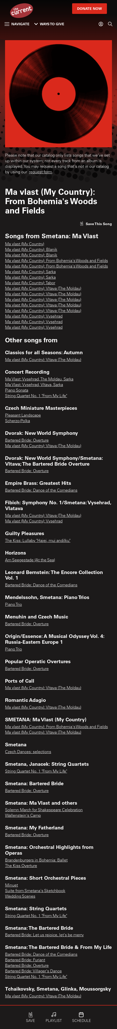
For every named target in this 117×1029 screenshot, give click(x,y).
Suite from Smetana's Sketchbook (35, 891)
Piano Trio (13, 605)
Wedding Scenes (20, 897)
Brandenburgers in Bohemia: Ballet (36, 860)
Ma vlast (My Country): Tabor (30, 283)
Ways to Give (49, 23)
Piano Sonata (16, 391)
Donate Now (89, 8)
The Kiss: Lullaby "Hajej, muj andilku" (37, 541)
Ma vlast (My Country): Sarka (30, 272)
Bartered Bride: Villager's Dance (33, 971)
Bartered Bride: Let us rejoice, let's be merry (44, 935)
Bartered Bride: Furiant (25, 960)
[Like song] (96, 224)
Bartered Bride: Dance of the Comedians (41, 491)
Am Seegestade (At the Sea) (30, 560)
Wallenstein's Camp (23, 816)
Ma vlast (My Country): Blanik (31, 250)
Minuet (11, 885)
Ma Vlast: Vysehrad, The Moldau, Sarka (39, 379)
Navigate (17, 23)
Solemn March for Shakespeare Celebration (44, 810)
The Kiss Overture (21, 866)
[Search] (110, 24)
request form (40, 172)
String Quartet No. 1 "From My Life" (36, 396)
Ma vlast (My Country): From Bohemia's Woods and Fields (56, 261)
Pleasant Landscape (23, 416)
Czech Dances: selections (28, 752)
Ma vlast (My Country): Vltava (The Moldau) (43, 289)
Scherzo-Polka (17, 421)
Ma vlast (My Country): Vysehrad (34, 317)
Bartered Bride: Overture (27, 441)
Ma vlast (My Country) (24, 244)
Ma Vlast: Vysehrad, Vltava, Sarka (34, 385)
